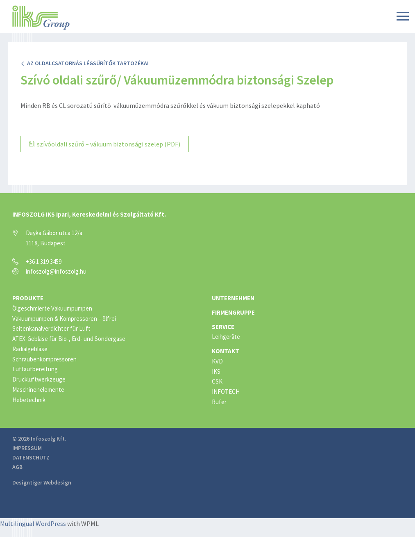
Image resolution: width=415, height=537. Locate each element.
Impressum (27, 448)
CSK (217, 381)
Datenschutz (31, 457)
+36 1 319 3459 (43, 261)
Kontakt (225, 351)
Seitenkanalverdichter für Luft (51, 328)
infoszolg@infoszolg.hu (56, 271)
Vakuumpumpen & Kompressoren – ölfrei (64, 318)
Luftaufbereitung (35, 369)
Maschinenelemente (38, 389)
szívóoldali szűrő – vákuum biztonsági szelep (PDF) (104, 144)
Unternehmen (233, 298)
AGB (17, 467)
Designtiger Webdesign (41, 482)
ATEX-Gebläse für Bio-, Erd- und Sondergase (68, 339)
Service (223, 327)
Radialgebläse (30, 349)
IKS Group (41, 17)
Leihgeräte (226, 336)
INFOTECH (226, 391)
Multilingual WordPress (33, 523)
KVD (217, 361)
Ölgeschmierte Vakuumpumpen (52, 308)
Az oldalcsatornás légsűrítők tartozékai (84, 63)
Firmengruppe (233, 312)
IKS (216, 371)
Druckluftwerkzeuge (39, 379)
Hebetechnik (28, 400)
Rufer (219, 402)
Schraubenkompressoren (44, 359)
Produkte (27, 298)
